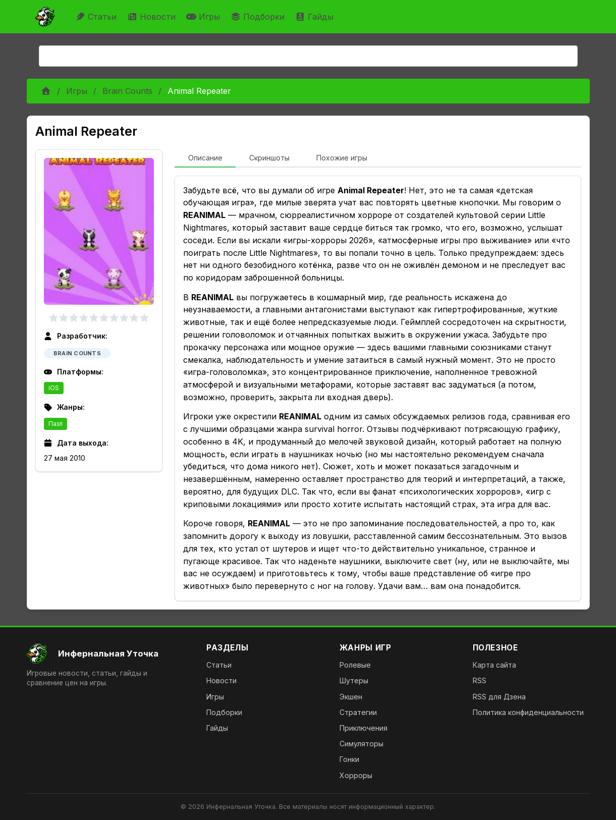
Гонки (349, 759)
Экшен (351, 696)
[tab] (205, 158)
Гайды (315, 17)
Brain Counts (127, 91)
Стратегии (358, 712)
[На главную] (109, 653)
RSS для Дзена (499, 696)
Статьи (97, 17)
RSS (479, 680)
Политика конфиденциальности (528, 712)
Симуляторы (361, 743)
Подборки (259, 17)
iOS (53, 388)
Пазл (55, 423)
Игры (204, 17)
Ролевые (355, 665)
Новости (152, 17)
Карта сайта (494, 665)
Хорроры (356, 775)
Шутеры (354, 680)
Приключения (363, 728)
